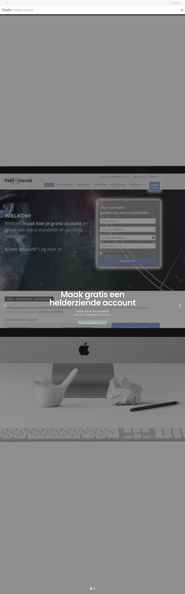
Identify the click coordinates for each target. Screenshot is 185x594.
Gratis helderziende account (92, 323)
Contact (176, 3)
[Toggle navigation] (182, 10)
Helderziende (18, 10)
